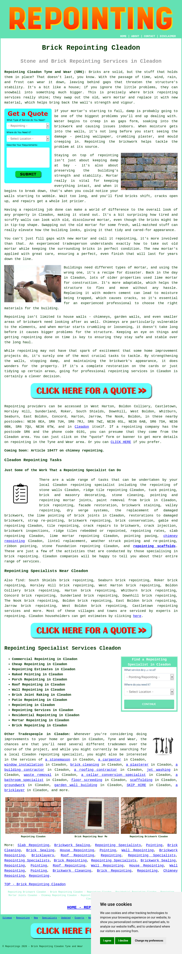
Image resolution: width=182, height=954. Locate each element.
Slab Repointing (33, 845)
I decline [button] (123, 940)
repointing (63, 505)
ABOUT (135, 36)
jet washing (158, 770)
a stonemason (57, 759)
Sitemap (7, 918)
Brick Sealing (40, 850)
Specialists (49, 918)
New (36, 918)
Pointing (154, 845)
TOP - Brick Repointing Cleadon (35, 884)
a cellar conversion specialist (113, 775)
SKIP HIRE (136, 785)
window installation (23, 765)
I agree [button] (107, 940)
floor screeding (86, 780)
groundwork (14, 785)
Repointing (111, 855)
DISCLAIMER (168, 36)
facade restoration (98, 505)
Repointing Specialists (118, 845)
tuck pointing (162, 490)
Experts (79, 918)
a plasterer (137, 765)
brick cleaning (84, 765)
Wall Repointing (138, 850)
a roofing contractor (95, 770)
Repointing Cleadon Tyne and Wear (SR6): (45, 72)
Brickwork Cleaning (72, 871)
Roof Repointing (77, 855)
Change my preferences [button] (149, 940)
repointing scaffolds (154, 546)
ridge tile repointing (105, 490)
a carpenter (109, 759)
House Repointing (77, 850)
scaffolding (141, 780)
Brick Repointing (70, 860)
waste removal (37, 775)
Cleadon (82, 427)
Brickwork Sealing (72, 845)
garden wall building (75, 785)
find (20, 580)
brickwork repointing (89, 521)
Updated (66, 918)
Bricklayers (43, 855)
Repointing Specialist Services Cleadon (62, 648)
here (137, 616)
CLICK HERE (121, 442)
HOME (123, 36)
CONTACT (149, 36)
